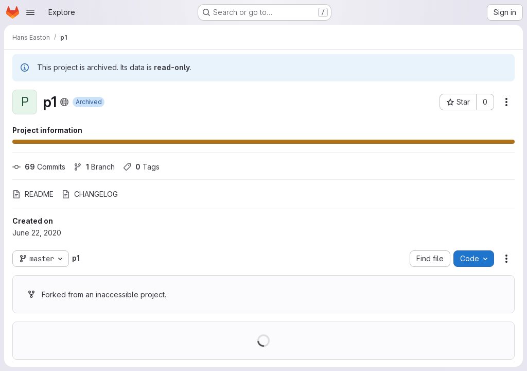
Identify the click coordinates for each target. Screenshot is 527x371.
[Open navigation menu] (30, 12)
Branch (94, 166)
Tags (141, 166)
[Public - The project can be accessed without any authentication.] (64, 102)
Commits (38, 166)
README (33, 194)
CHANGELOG (90, 194)
